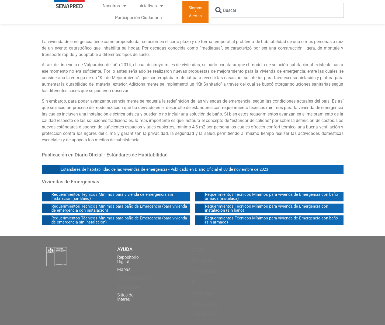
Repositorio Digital (128, 259)
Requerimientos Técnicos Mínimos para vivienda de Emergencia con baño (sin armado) (271, 220)
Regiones (128, 286)
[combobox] (277, 10)
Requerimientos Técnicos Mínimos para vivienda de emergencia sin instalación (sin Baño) (112, 196)
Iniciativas (150, 6)
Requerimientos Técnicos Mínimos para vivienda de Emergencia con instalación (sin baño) (266, 208)
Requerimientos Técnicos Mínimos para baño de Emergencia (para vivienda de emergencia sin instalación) (119, 220)
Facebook (203, 260)
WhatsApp (204, 303)
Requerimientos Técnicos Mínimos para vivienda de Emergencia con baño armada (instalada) (271, 196)
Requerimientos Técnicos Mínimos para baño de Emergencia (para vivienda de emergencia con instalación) (119, 208)
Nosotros (115, 6)
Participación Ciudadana (138, 17)
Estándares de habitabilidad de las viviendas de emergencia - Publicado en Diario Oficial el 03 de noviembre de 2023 (164, 169)
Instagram (204, 271)
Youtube (201, 292)
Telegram (203, 314)
